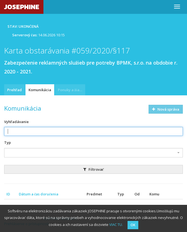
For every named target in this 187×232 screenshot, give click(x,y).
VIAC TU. (116, 224)
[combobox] (93, 152)
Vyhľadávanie (16, 121)
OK (133, 225)
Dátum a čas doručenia (39, 194)
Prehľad (14, 89)
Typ (7, 142)
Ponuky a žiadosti (71, 89)
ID (8, 194)
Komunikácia (39, 89)
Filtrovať (93, 169)
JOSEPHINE (21, 7)
